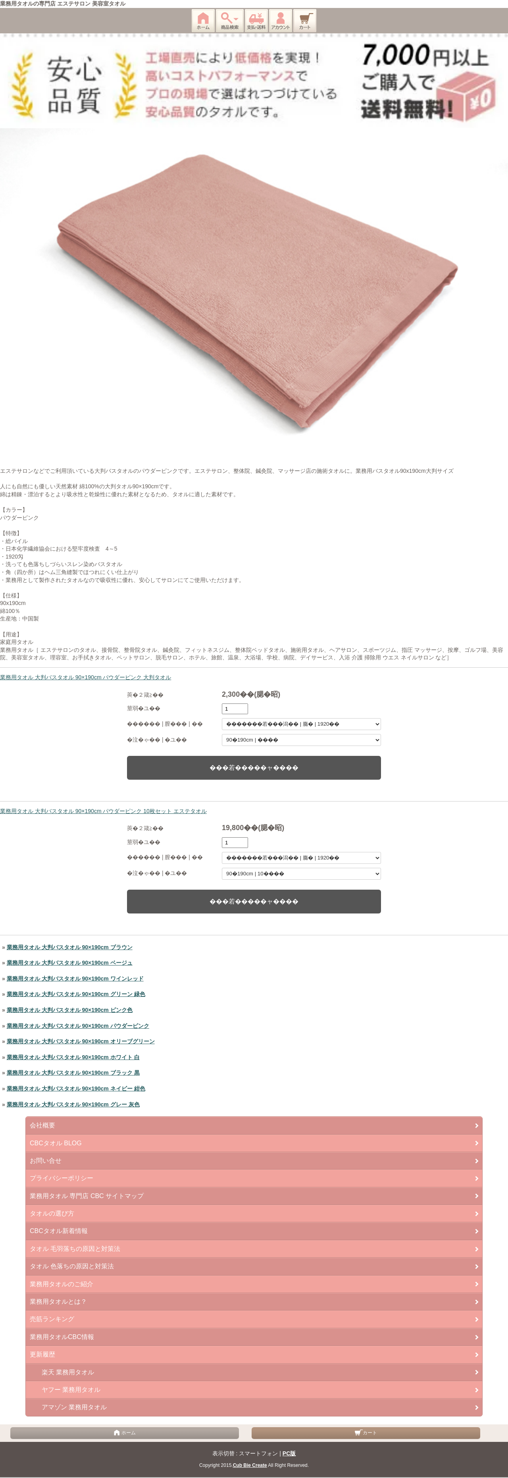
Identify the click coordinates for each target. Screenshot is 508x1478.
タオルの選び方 (52, 1213)
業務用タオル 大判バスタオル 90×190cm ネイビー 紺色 (76, 1088)
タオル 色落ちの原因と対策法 (72, 1266)
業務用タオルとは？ (58, 1301)
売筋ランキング (52, 1319)
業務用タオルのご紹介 (61, 1284)
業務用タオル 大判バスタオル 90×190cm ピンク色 (70, 1010)
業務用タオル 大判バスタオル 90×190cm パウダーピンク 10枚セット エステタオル (103, 811)
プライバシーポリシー (61, 1178)
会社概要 (42, 1125)
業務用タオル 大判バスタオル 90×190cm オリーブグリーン (81, 1041)
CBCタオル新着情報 (59, 1230)
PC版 (289, 1453)
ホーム (125, 1433)
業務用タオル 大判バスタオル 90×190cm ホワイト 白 (73, 1057)
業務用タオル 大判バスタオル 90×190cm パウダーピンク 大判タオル (85, 677)
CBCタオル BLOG (56, 1143)
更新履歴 (42, 1354)
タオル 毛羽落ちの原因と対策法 (75, 1248)
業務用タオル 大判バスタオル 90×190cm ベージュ (70, 963)
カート (366, 1433)
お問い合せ (46, 1160)
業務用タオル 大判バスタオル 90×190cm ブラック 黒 (73, 1072)
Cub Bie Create (250, 1465)
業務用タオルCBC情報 (62, 1336)
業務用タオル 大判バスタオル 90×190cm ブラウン (70, 947)
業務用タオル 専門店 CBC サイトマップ (87, 1196)
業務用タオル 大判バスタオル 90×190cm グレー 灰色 (73, 1104)
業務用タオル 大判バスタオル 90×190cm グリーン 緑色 (76, 994)
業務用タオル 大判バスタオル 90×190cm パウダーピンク (78, 1026)
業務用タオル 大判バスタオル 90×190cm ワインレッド (75, 978)
